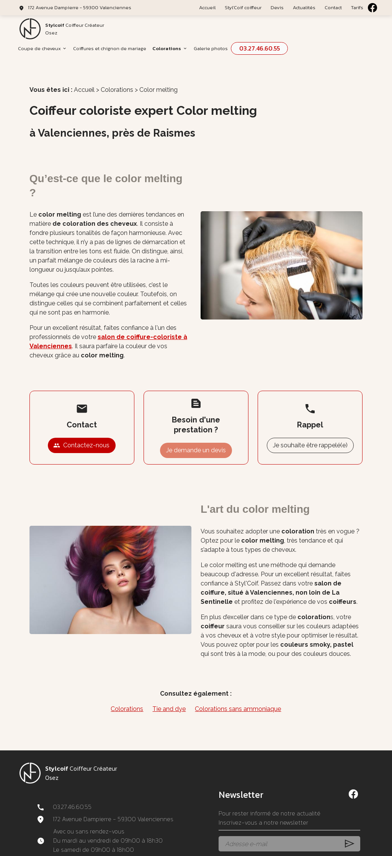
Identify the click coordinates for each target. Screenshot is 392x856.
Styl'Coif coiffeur (243, 7)
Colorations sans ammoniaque (238, 696)
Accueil (207, 7)
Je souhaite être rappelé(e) (310, 433)
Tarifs (357, 7)
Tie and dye (169, 696)
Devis (277, 7)
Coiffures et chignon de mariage (109, 48)
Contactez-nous (81, 433)
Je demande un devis (196, 438)
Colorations (166, 48)
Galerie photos (211, 48)
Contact (333, 7)
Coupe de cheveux (39, 48)
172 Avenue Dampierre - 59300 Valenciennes (79, 7)
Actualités (304, 7)
